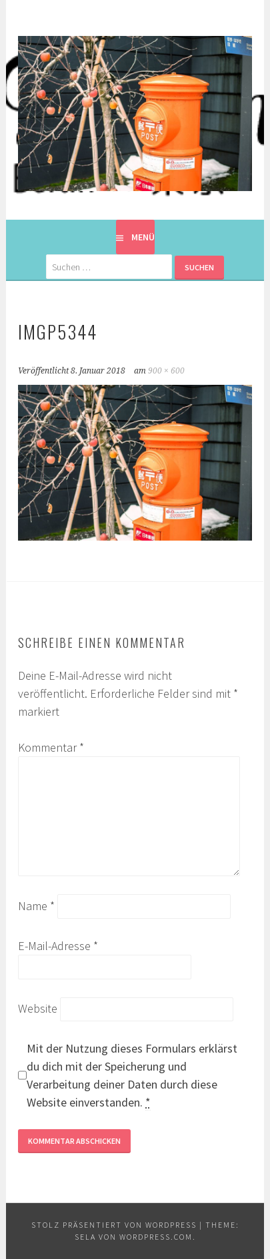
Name (36, 905)
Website (37, 1008)
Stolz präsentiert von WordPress (114, 1225)
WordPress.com (156, 1237)
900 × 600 (166, 371)
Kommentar (51, 747)
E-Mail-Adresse (58, 945)
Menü (143, 237)
